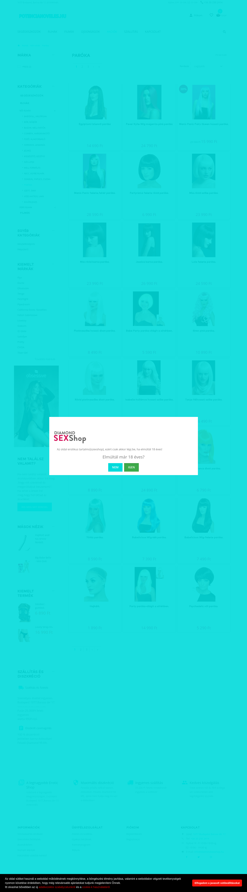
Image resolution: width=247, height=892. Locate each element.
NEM (115, 467)
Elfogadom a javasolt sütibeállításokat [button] (217, 883)
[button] (111, 887)
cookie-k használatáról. (96, 887)
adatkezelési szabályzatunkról (57, 887)
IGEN (131, 467)
